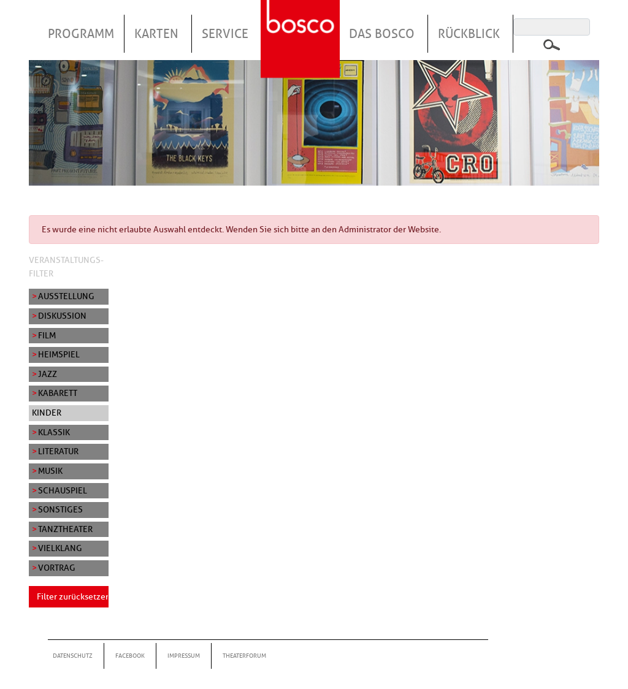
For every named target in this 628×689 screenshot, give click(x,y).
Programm (81, 33)
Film (47, 335)
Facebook (130, 656)
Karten (156, 33)
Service (225, 33)
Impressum (183, 656)
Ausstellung (66, 296)
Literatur (58, 451)
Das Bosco (382, 33)
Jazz (47, 373)
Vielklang (60, 548)
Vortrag (56, 567)
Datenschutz (73, 656)
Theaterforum (244, 656)
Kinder (46, 412)
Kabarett (57, 392)
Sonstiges (60, 509)
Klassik (54, 432)
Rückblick (469, 33)
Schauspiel (62, 490)
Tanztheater (65, 529)
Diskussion (62, 315)
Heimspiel (59, 354)
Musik (50, 470)
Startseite (301, 24)
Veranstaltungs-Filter (66, 266)
